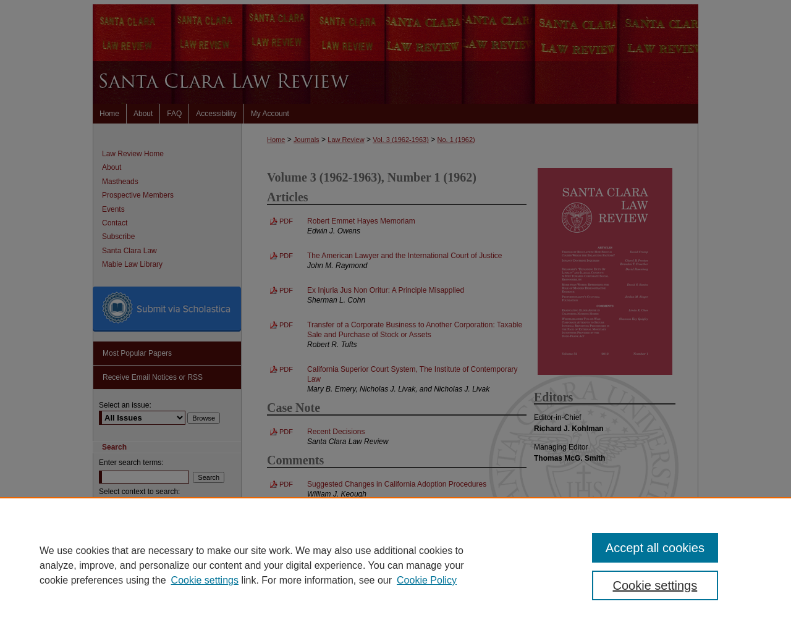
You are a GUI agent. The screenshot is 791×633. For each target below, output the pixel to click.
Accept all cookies (655, 548)
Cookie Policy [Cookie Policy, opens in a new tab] (427, 580)
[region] (395, 565)
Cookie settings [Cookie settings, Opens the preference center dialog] (655, 585)
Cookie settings (205, 580)
